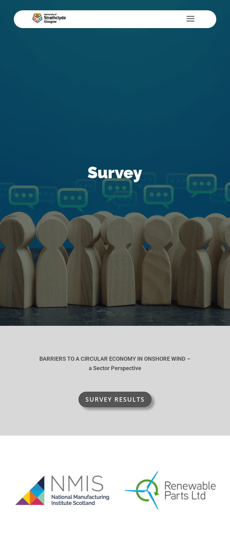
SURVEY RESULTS (115, 399)
